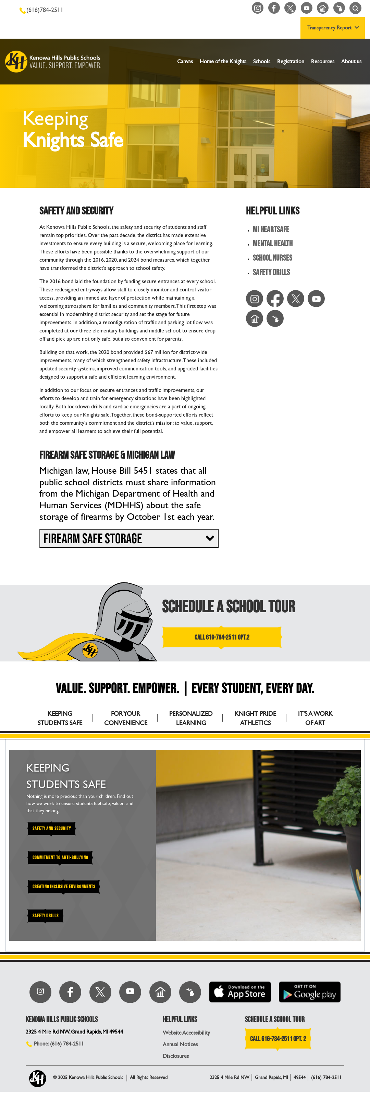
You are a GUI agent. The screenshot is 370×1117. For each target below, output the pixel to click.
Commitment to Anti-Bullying (61, 857)
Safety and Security (52, 828)
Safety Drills (271, 273)
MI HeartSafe (271, 230)
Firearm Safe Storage (93, 539)
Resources (322, 61)
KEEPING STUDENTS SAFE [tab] (60, 718)
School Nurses (273, 259)
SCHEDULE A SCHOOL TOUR (229, 607)
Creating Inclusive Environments (64, 887)
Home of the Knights (223, 61)
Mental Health (273, 244)
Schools (261, 61)
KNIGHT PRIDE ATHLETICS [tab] (255, 718)
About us (351, 61)
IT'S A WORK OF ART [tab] (315, 718)
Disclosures (176, 1081)
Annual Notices (180, 1069)
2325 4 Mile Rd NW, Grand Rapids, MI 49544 (76, 1057)
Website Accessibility (186, 1058)
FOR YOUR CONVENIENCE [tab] (125, 718)
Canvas (185, 61)
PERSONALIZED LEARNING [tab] (191, 718)
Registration (290, 61)
